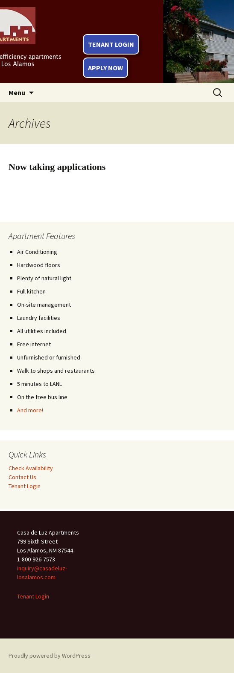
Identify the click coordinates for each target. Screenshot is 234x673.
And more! (30, 410)
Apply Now (105, 67)
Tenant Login (111, 44)
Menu (17, 92)
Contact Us (22, 477)
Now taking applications (57, 166)
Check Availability (31, 468)
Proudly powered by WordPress (50, 655)
